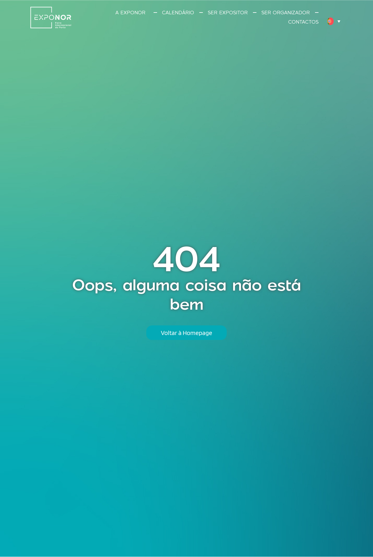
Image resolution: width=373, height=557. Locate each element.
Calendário (178, 12)
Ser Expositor (228, 12)
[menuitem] (333, 21)
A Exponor (131, 12)
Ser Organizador (285, 12)
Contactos (303, 22)
